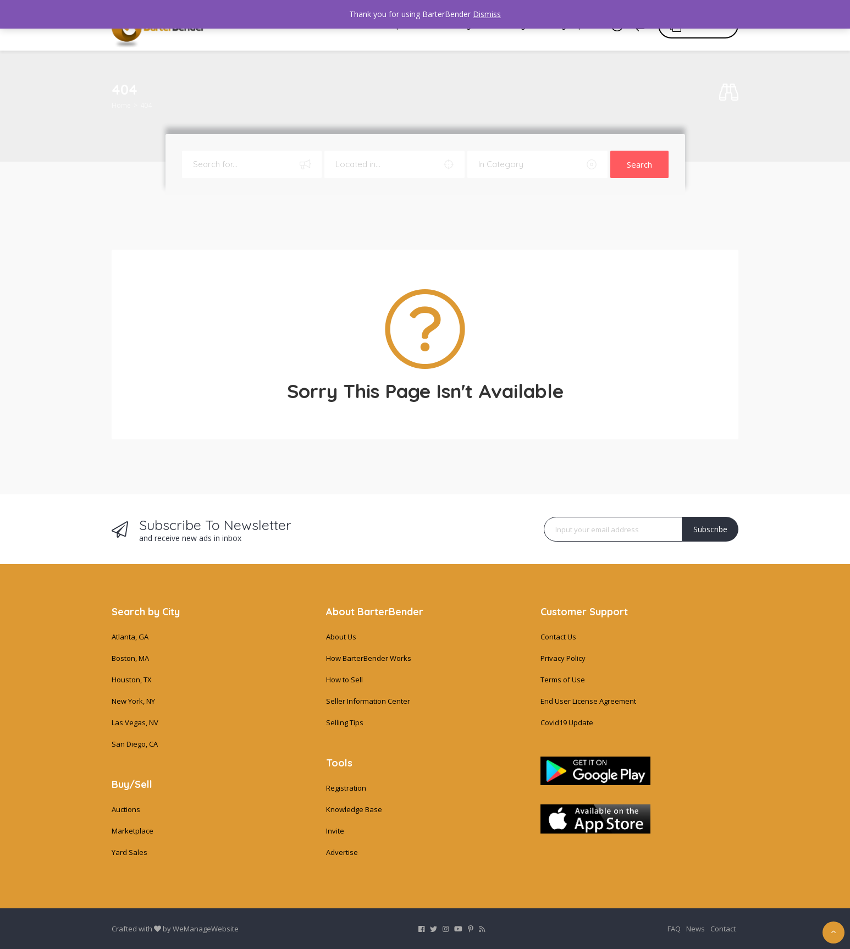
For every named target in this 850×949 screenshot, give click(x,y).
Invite (335, 831)
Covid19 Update (566, 722)
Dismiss (487, 14)
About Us (341, 637)
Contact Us (558, 637)
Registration (346, 788)
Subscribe (710, 529)
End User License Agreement (588, 701)
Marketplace (132, 831)
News (695, 929)
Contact (723, 929)
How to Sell (344, 680)
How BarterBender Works (368, 658)
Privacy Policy (563, 658)
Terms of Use (562, 680)
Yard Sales (129, 852)
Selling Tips (344, 722)
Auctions (126, 809)
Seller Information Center (368, 701)
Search (639, 164)
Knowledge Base (354, 809)
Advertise (342, 852)
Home (121, 105)
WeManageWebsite (206, 929)
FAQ (674, 929)
